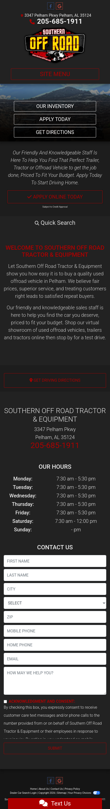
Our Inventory (55, 106)
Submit (55, 748)
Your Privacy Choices (84, 793)
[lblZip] (55, 617)
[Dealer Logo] (55, 45)
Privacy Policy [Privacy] (72, 789)
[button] (55, 222)
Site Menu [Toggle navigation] (55, 74)
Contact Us (57, 789)
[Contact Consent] (5, 701)
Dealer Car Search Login (23, 793)
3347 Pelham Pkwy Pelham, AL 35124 (58, 15)
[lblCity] (55, 589)
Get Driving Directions (55, 380)
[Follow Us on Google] (59, 6)
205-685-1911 (59, 21)
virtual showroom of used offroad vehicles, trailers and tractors (53, 330)
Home (33, 789)
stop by (65, 338)
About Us (44, 789)
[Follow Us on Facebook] (50, 6)
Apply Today (55, 119)
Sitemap (61, 793)
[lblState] (55, 603)
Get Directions (55, 132)
